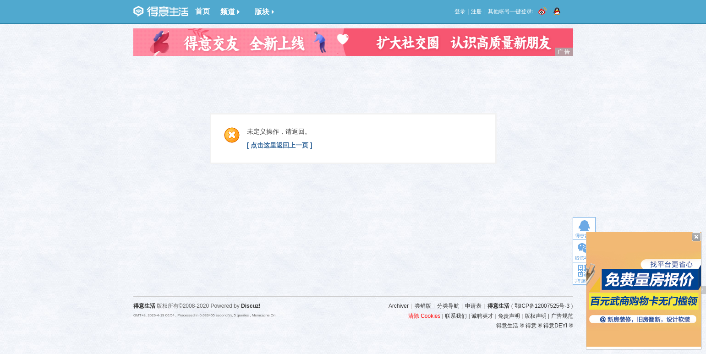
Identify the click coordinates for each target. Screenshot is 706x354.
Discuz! (251, 306)
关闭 (696, 236)
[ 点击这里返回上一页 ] (279, 145)
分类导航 (448, 306)
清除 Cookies (424, 316)
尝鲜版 (423, 306)
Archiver (399, 306)
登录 (459, 11)
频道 (230, 12)
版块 (264, 12)
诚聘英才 (482, 316)
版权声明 (536, 316)
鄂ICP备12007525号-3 (541, 306)
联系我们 (456, 316)
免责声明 (509, 316)
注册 (476, 11)
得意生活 (498, 306)
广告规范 (562, 316)
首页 (202, 11)
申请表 (473, 306)
